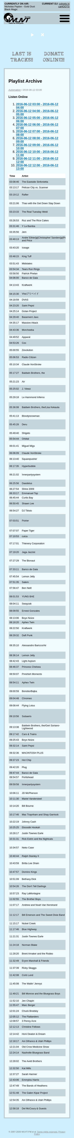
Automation (14, 89)
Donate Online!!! (54, 57)
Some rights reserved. (47, 1132)
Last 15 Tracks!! (22, 57)
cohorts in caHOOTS (63, 5)
